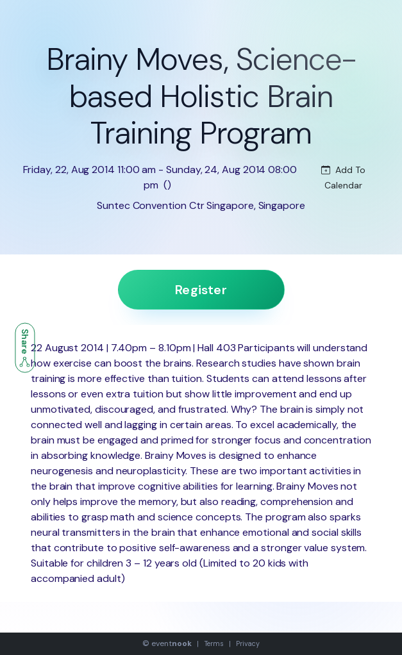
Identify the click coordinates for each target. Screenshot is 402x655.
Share (25, 348)
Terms (214, 643)
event (171, 643)
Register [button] (201, 289)
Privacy (247, 643)
